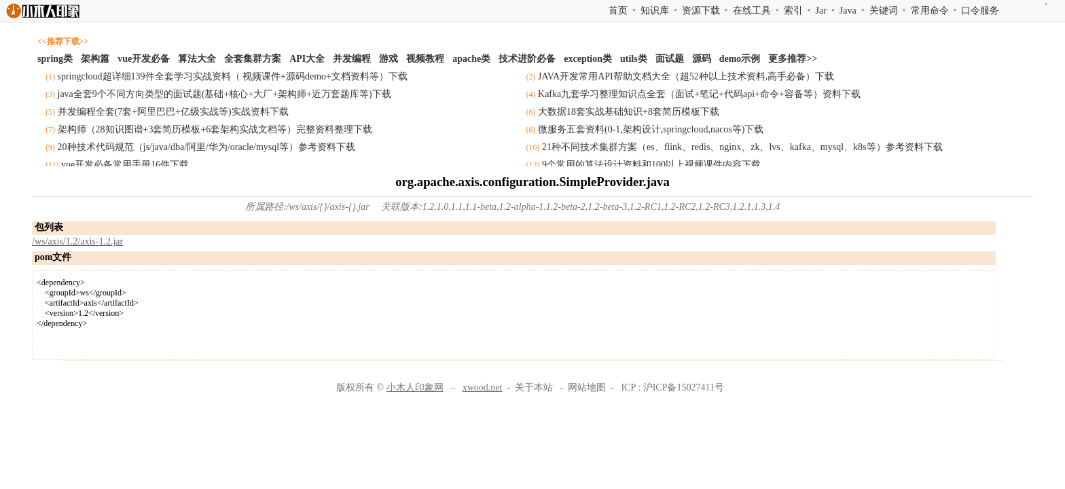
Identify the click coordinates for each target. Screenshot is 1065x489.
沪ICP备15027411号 (683, 387)
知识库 (654, 10)
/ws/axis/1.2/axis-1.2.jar (77, 241)
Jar (821, 10)
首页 (618, 10)
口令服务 (980, 10)
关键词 (883, 10)
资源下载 (701, 10)
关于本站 (534, 387)
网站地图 (587, 387)
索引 (793, 10)
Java (848, 10)
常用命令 (930, 10)
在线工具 (752, 10)
